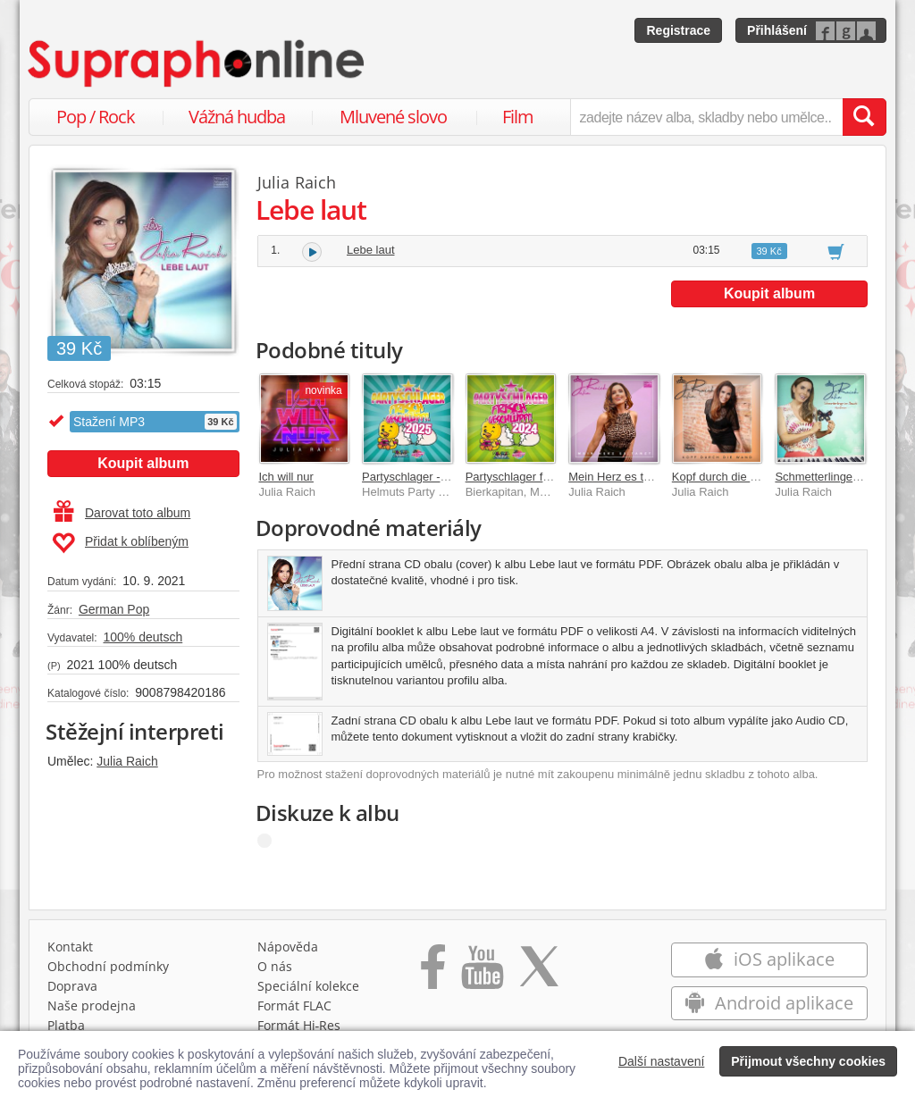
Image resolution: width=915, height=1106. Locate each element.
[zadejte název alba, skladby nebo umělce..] (706, 117)
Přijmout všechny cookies (808, 1061)
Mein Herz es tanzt (616, 476)
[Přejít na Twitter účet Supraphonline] (538, 973)
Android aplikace (768, 1003)
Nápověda (287, 946)
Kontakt (70, 946)
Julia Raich (127, 761)
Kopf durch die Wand (726, 476)
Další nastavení (661, 1061)
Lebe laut (371, 249)
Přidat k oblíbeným (120, 543)
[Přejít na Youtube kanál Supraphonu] (481, 973)
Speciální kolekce (308, 985)
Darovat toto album (122, 513)
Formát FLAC (294, 1005)
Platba (66, 1025)
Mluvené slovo (393, 117)
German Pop (114, 609)
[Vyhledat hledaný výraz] (864, 117)
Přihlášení (777, 30)
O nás (274, 966)
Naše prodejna (91, 1005)
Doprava (72, 985)
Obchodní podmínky (108, 966)
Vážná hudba (237, 117)
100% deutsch (142, 637)
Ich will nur (286, 476)
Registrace (678, 30)
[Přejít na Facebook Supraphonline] (433, 973)
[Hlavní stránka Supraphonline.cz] (197, 63)
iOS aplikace (769, 959)
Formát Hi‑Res (299, 1025)
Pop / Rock (95, 117)
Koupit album (143, 463)
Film (517, 117)
